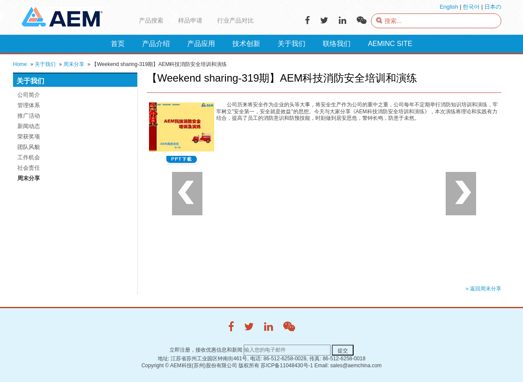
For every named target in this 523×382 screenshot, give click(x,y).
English (449, 6)
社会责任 (28, 168)
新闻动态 (28, 126)
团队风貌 (28, 147)
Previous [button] (187, 193)
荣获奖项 (28, 136)
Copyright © (155, 365)
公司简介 (28, 95)
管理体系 (28, 105)
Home (20, 64)
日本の (492, 6)
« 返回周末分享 (483, 289)
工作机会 (28, 157)
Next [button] (461, 193)
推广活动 (28, 115)
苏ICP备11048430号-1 (287, 365)
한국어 (471, 6)
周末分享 (73, 64)
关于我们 (45, 64)
